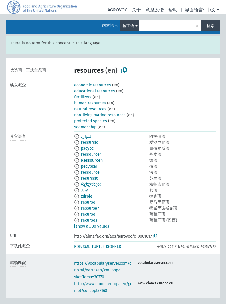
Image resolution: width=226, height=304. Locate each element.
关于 (136, 10)
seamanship (85, 127)
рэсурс (87, 148)
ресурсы (89, 166)
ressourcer (91, 154)
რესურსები (91, 184)
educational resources (94, 91)
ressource (90, 172)
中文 (211, 10)
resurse (88, 202)
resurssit (89, 178)
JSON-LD (113, 246)
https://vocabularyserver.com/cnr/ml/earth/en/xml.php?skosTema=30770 (102, 270)
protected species (90, 121)
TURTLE (98, 246)
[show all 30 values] (92, 226)
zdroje (86, 196)
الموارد (86, 136)
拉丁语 (128, 25)
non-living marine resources (100, 115)
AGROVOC (117, 10)
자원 (85, 190)
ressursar (90, 208)
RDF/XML (82, 246)
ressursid (89, 142)
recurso (88, 214)
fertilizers (83, 97)
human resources (90, 103)
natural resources (90, 109)
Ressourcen (92, 160)
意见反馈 (155, 10)
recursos (89, 220)
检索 (211, 25)
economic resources (92, 85)
